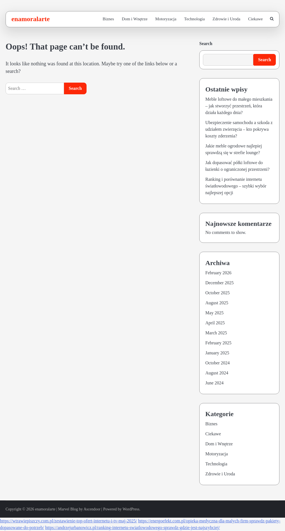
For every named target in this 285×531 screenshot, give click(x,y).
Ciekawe (255, 19)
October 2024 (217, 362)
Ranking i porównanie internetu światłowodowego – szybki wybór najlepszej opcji (235, 186)
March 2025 (216, 332)
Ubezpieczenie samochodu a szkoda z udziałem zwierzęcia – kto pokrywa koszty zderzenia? (239, 129)
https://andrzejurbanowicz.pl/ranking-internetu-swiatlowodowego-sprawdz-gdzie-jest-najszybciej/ (132, 527)
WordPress (130, 509)
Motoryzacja (165, 19)
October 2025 (217, 292)
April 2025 (215, 322)
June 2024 (214, 383)
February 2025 (218, 342)
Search (205, 43)
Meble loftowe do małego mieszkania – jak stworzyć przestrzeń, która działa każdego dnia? (238, 106)
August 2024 (216, 373)
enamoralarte (30, 19)
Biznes (108, 19)
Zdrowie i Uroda (226, 19)
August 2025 (216, 302)
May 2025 (214, 312)
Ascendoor (91, 509)
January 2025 (217, 352)
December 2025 (219, 282)
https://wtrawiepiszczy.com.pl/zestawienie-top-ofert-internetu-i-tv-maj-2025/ (68, 520)
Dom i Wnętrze (135, 19)
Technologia (194, 19)
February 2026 (218, 272)
